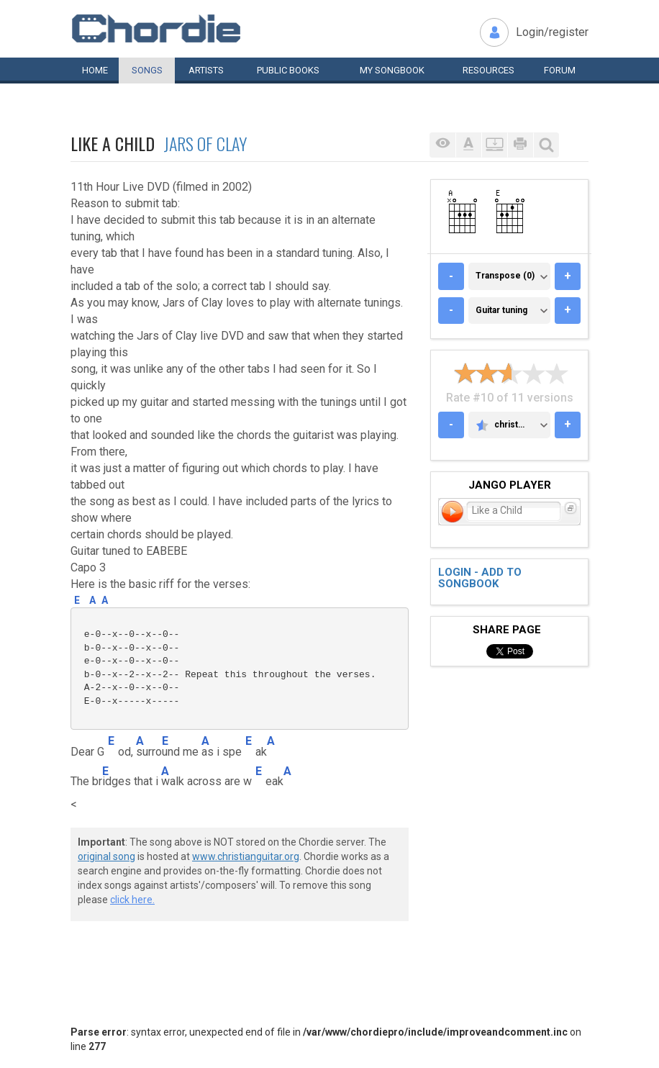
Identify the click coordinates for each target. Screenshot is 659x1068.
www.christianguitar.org (245, 856)
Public (288, 70)
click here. (132, 899)
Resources (488, 70)
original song (106, 856)
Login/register (552, 32)
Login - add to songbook (480, 578)
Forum (560, 70)
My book (392, 70)
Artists (206, 70)
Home (95, 70)
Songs (147, 70)
